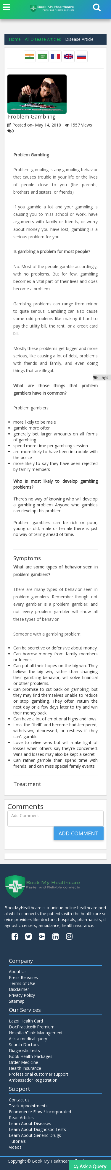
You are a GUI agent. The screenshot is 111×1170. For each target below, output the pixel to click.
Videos (15, 1147)
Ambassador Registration (33, 1080)
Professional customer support (38, 1074)
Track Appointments (28, 1106)
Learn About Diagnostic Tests (37, 1129)
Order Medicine (23, 1062)
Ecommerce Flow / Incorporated (40, 1111)
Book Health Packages (30, 1056)
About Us (18, 971)
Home (15, 39)
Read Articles (21, 1117)
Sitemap (17, 1001)
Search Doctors (24, 1044)
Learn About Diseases (30, 1123)
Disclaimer (19, 989)
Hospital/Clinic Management (36, 1033)
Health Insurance (25, 1068)
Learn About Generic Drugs (35, 1135)
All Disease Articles (43, 39)
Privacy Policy (22, 995)
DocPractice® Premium (31, 1027)
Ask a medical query (28, 1038)
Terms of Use (22, 983)
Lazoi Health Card (26, 1021)
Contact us (19, 1100)
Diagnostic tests (24, 1050)
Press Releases (23, 977)
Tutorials (17, 1141)
